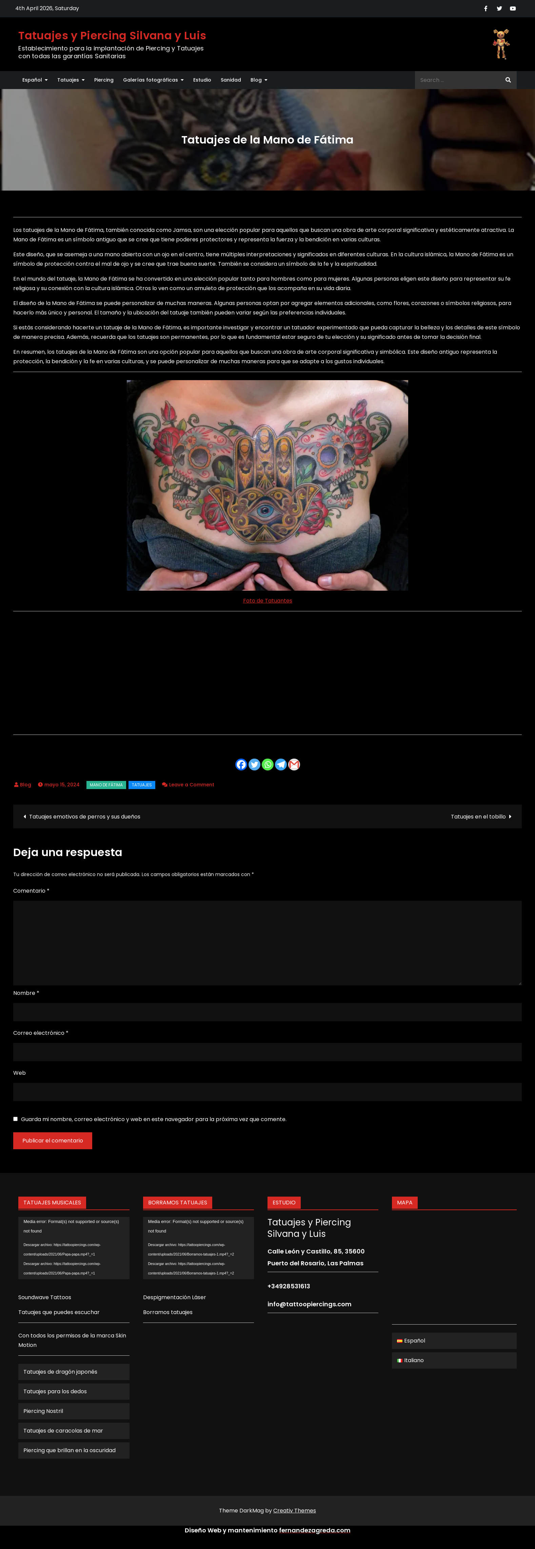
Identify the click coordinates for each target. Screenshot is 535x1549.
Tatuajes (68, 80)
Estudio (202, 80)
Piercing (104, 80)
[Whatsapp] (268, 764)
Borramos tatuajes (168, 1312)
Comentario (31, 891)
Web (19, 1073)
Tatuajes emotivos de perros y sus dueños (84, 817)
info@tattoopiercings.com (310, 1304)
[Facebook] (241, 764)
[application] (73, 1248)
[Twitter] (254, 764)
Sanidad (231, 80)
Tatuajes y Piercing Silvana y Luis (112, 35)
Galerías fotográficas (150, 80)
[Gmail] (294, 764)
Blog (256, 80)
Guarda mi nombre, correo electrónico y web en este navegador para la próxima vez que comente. (153, 1119)
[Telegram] (281, 764)
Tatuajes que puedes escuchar (59, 1312)
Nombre (26, 993)
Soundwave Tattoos (44, 1297)
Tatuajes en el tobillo (478, 817)
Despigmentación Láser (174, 1297)
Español (32, 80)
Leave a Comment (191, 784)
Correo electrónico (40, 1033)
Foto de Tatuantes (267, 601)
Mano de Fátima (106, 785)
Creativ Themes (294, 1510)
